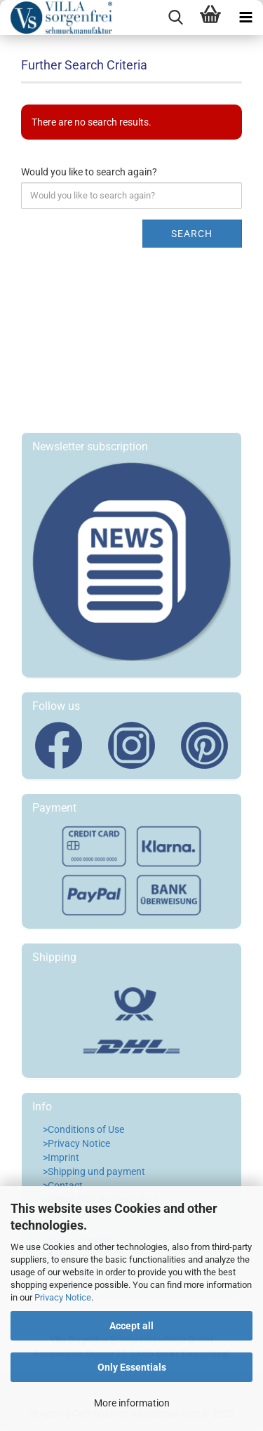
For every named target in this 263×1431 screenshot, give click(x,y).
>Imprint (61, 1157)
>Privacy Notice (76, 1143)
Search (192, 233)
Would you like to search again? (89, 171)
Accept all (131, 1325)
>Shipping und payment (94, 1171)
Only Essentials (131, 1367)
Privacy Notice (62, 1297)
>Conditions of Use (83, 1129)
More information (132, 1403)
